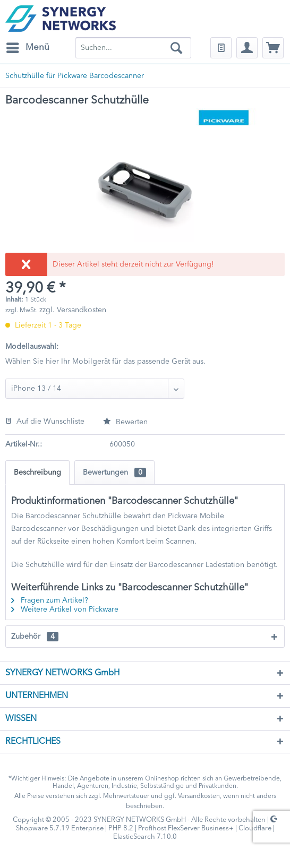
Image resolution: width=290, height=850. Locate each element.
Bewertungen (114, 472)
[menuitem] (27, 47)
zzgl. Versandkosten (72, 310)
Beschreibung (37, 472)
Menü (27, 45)
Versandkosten (199, 796)
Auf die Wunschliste (44, 421)
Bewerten (125, 422)
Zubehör (34, 636)
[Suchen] (176, 47)
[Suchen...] (133, 47)
